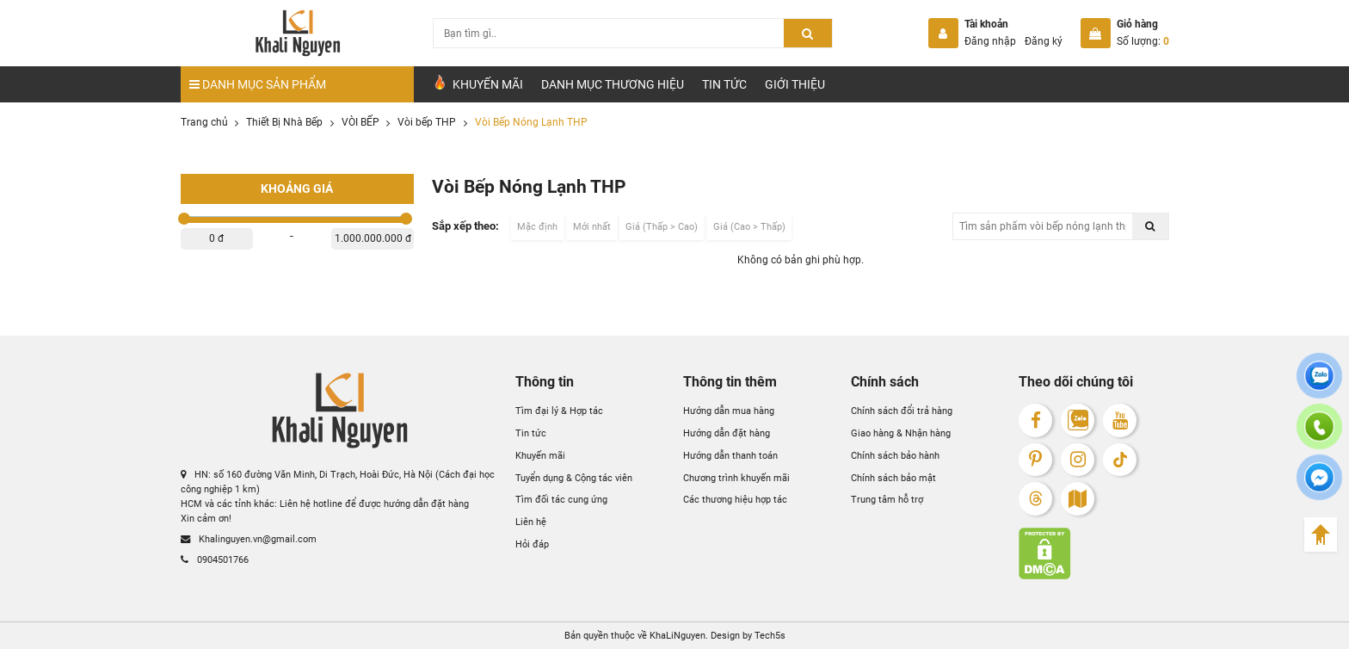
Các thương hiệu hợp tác (735, 499)
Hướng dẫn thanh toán (730, 455)
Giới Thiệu (795, 84)
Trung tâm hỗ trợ (887, 499)
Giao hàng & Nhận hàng (901, 433)
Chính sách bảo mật (893, 478)
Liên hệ (530, 522)
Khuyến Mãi (477, 83)
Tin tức (724, 84)
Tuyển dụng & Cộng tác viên (573, 478)
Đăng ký (1044, 41)
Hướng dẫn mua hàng (728, 411)
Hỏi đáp (532, 544)
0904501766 (215, 559)
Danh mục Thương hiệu (612, 84)
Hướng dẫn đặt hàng (726, 433)
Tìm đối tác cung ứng (561, 499)
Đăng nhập (990, 41)
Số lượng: (1143, 41)
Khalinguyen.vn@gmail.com (249, 539)
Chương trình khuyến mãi (736, 478)
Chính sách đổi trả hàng (901, 411)
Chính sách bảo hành (895, 455)
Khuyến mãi (540, 455)
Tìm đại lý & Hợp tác (559, 411)
